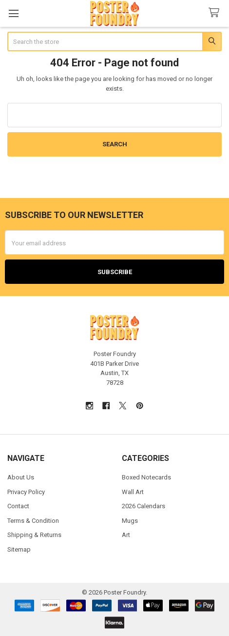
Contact (18, 506)
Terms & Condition (33, 520)
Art (126, 534)
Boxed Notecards (146, 477)
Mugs (130, 520)
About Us (20, 477)
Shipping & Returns (34, 534)
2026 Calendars (143, 506)
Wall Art (133, 492)
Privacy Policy (26, 492)
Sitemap (19, 549)
